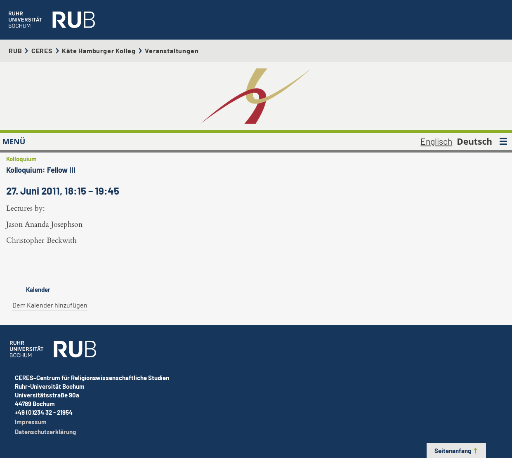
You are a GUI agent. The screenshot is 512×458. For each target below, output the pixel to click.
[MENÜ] (503, 141)
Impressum (31, 421)
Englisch (436, 141)
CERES (42, 50)
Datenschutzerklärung (45, 431)
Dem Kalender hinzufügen (49, 305)
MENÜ (13, 141)
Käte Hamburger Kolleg (99, 50)
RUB (15, 50)
